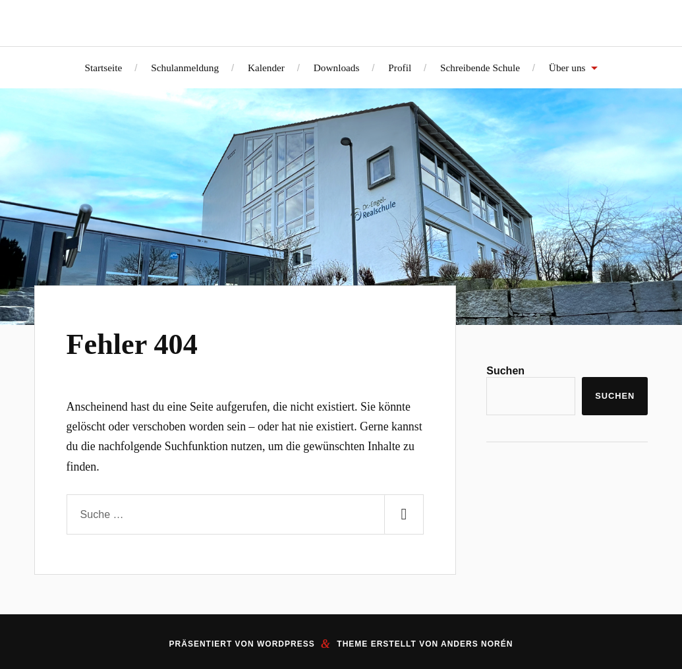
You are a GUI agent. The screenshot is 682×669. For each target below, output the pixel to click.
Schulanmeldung (185, 67)
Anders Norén (477, 644)
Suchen (505, 370)
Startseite (103, 67)
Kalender (266, 67)
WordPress (286, 644)
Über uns (567, 67)
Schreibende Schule (480, 67)
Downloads (337, 67)
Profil (399, 67)
